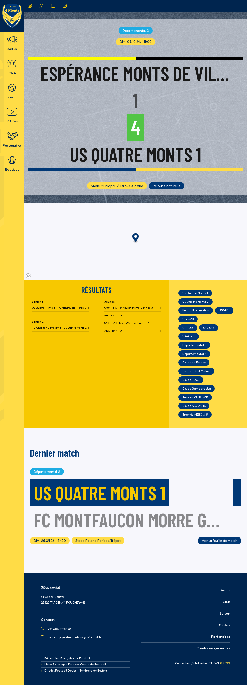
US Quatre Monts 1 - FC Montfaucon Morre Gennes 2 (59, 307)
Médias (12, 115)
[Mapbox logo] (28, 276)
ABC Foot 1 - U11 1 (115, 330)
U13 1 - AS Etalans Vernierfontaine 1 (126, 323)
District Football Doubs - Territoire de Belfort (75, 670)
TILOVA (214, 663)
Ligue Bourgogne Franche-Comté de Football (75, 664)
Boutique (12, 163)
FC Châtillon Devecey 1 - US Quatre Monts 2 (59, 327)
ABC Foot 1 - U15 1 (115, 315)
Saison (12, 91)
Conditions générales (213, 648)
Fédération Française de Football (67, 658)
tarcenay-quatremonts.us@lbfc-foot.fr (74, 637)
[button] (135, 238)
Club (12, 67)
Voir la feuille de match (219, 540)
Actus (12, 43)
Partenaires (12, 139)
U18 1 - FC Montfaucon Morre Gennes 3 (128, 307)
